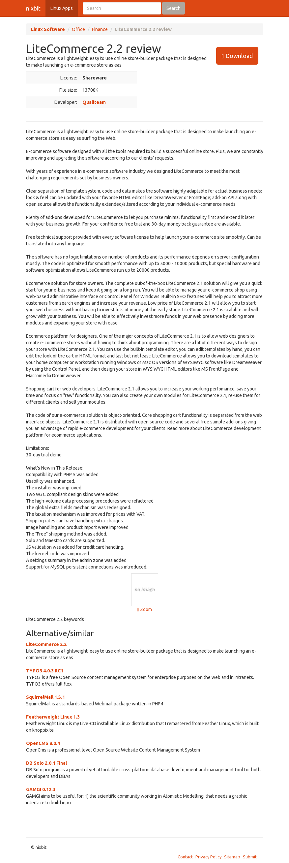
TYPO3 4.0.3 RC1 (44, 670)
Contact (185, 856)
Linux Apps (61, 8)
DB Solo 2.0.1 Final (46, 763)
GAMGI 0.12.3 (40, 789)
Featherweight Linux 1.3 (53, 717)
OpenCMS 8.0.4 (43, 743)
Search (173, 8)
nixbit (33, 8)
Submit (250, 856)
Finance (100, 29)
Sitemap (232, 856)
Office (78, 29)
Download (237, 55)
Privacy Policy (208, 856)
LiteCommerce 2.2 (46, 644)
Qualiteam (94, 102)
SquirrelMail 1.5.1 (45, 697)
